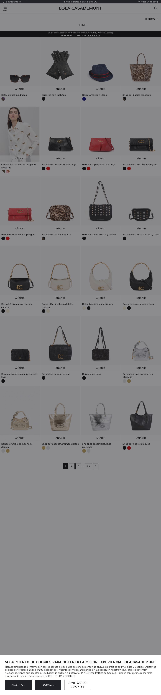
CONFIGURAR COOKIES (78, 684)
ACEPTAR (18, 684)
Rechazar (48, 684)
